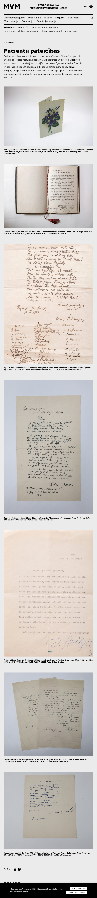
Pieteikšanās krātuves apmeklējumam (38, 27)
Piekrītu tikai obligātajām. (77, 892)
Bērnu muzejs (11, 21)
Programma (34, 17)
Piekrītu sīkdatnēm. (79, 888)
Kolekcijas (9, 27)
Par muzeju (27, 21)
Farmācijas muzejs (46, 21)
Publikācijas (74, 17)
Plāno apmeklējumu (14, 17)
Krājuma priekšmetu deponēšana (59, 31)
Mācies (48, 17)
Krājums (59, 17)
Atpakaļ (10, 43)
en (85, 6)
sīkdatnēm (24, 891)
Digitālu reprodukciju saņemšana (21, 31)
